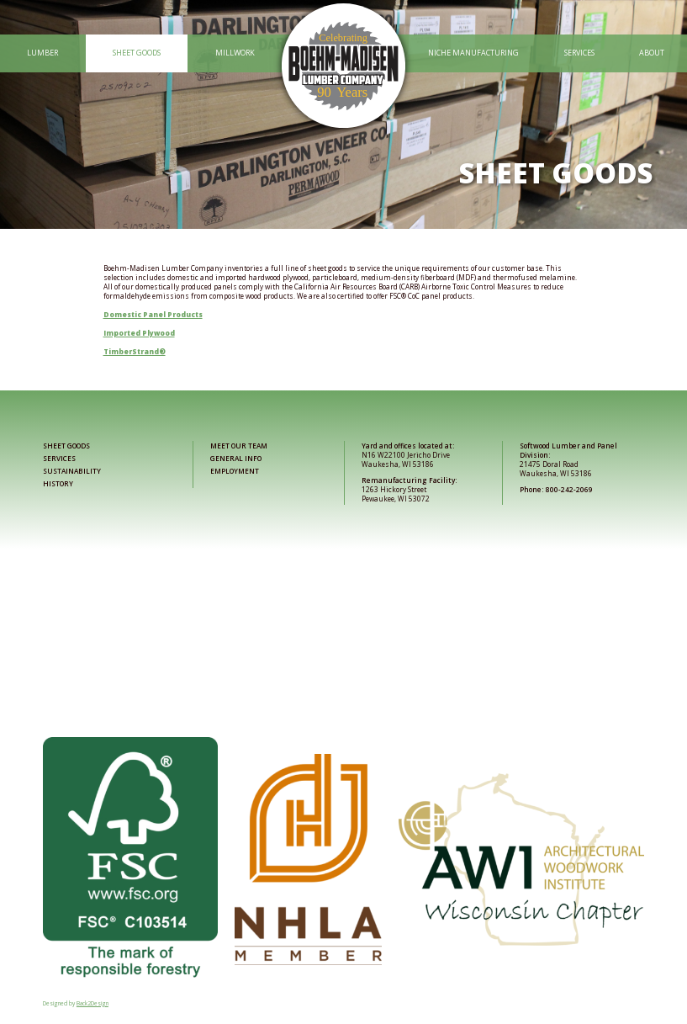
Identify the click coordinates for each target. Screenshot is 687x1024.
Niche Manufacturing (473, 52)
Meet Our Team (238, 445)
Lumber (42, 52)
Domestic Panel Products (153, 314)
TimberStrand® (134, 351)
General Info (236, 458)
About (651, 52)
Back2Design (92, 1003)
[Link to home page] (343, 53)
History (58, 483)
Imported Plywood (139, 332)
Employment (234, 470)
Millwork (235, 52)
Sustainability (72, 470)
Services (579, 52)
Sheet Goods (137, 52)
